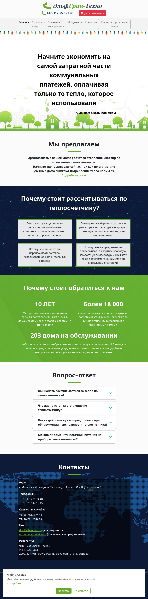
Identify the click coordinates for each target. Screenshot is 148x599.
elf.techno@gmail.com (33, 534)
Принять (63, 591)
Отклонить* (81, 591)
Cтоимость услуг (38, 24)
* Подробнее (14, 583)
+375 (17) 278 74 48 (57, 13)
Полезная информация (56, 24)
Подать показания (92, 13)
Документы (75, 22)
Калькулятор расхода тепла (114, 24)
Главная (24, 22)
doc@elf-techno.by (30, 530)
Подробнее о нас (74, 175)
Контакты (91, 22)
